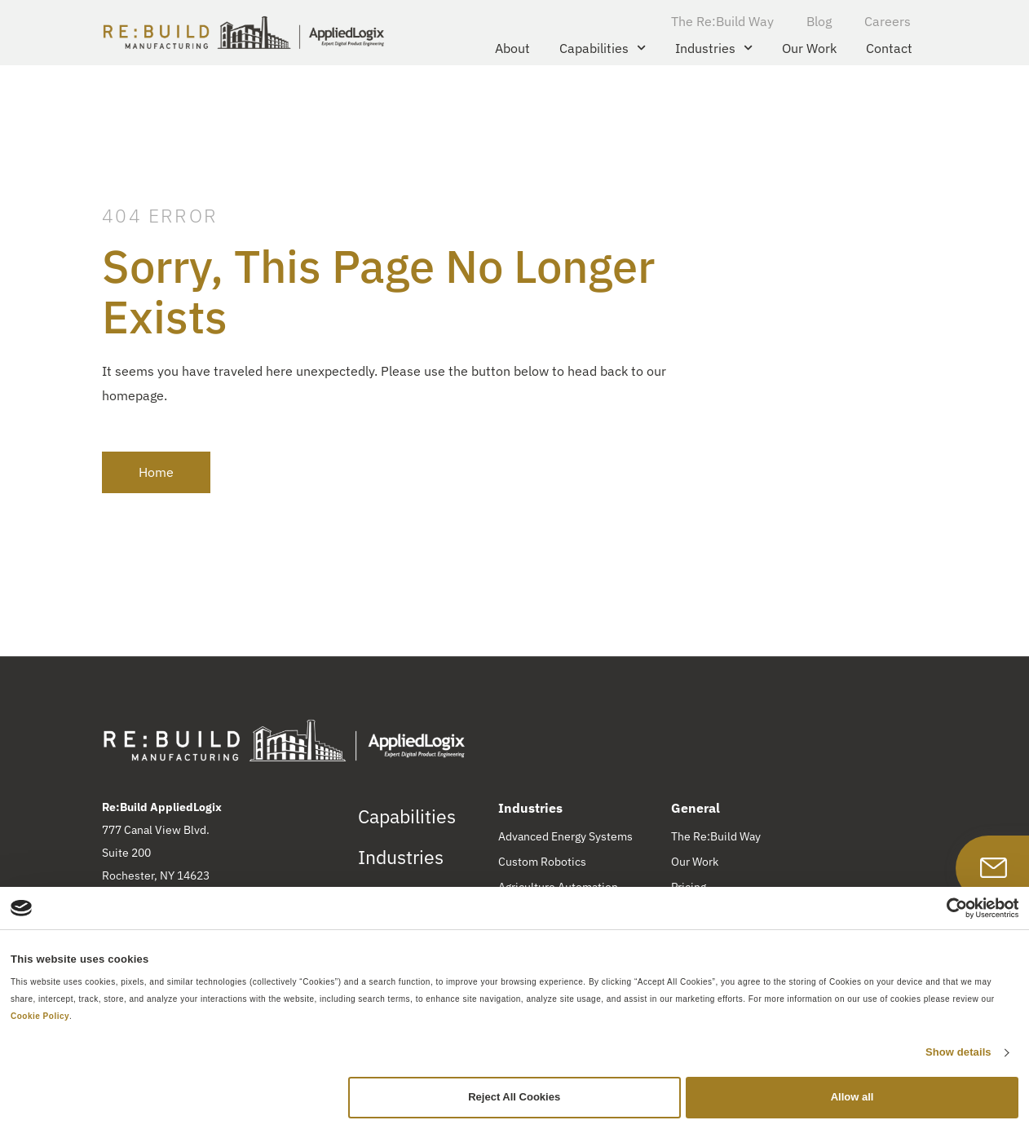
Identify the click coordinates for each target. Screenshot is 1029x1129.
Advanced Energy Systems (565, 836)
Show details (958, 1052)
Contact (889, 48)
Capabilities (602, 47)
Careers (887, 21)
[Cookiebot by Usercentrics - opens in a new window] (947, 908)
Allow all (852, 1097)
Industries (714, 47)
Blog (819, 21)
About (512, 48)
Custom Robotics (542, 861)
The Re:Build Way (722, 21)
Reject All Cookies (514, 1097)
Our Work (809, 48)
